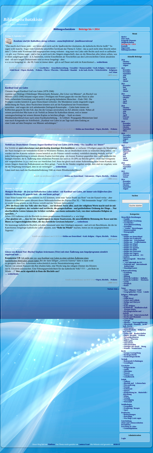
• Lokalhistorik (128, 377)
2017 (123, 145)
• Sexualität (73, 68)
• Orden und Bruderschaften (134, 333)
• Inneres (126, 391)
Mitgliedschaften (127, 42)
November (127, 72)
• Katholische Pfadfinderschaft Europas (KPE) (135, 308)
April (125, 79)
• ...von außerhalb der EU (132, 262)
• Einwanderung (129, 385)
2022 (123, 84)
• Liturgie (126, 320)
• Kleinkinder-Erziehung (132, 221)
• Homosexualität (85, 68)
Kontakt (124, 46)
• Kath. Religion (98, 68)
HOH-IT (117, 444)
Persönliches (126, 425)
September (127, 63)
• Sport (125, 410)
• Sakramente (110, 68)
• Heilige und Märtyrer (131, 302)
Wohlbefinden (126, 404)
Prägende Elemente (128, 40)
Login (123, 438)
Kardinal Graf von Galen (16, 88)
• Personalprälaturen (131, 337)
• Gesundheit (128, 406)
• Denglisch (127, 283)
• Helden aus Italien (130, 246)
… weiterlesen (100, 62)
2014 (123, 179)
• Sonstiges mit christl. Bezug (134, 346)
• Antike (126, 369)
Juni (124, 75)
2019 (123, 121)
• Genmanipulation (130, 428)
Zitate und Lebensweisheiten (132, 423)
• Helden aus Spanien (131, 248)
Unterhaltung (126, 421)
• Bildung (126, 276)
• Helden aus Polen (130, 249)
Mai (124, 77)
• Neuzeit (126, 373)
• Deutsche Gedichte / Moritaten (135, 280)
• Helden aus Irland (130, 244)
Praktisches (125, 413)
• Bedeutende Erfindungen (133, 361)
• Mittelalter (127, 371)
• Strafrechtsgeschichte (131, 357)
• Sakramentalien (129, 344)
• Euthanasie (127, 389)
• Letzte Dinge (128, 319)
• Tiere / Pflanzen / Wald (132, 290)
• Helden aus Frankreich (132, 238)
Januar (125, 81)
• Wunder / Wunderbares (132, 348)
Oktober (126, 62)
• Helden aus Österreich (132, 251)
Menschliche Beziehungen (131, 217)
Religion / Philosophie (129, 295)
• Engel (125, 296)
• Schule (126, 274)
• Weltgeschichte (129, 367)
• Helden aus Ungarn (131, 253)
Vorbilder (125, 235)
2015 (123, 171)
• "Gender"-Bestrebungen (133, 228)
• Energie (126, 387)
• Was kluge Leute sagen (132, 418)
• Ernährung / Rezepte (131, 408)
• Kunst (126, 285)
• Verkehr (126, 398)
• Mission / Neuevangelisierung (135, 322)
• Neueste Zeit (128, 375)
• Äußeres (126, 381)
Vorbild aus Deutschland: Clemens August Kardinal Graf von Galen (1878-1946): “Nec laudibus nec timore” (55, 144)
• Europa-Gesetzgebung (132, 353)
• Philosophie (128, 341)
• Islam (125, 304)
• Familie (126, 219)
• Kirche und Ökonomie (132, 317)
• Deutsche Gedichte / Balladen (135, 278)
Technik (124, 359)
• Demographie (128, 232)
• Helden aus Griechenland (133, 240)
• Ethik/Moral (128, 298)
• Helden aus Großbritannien (134, 242)
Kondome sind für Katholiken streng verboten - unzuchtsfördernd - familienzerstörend (53, 41)
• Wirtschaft (127, 402)
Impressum (125, 48)
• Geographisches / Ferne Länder (136, 292)
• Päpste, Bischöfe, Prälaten (31, 70)
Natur (123, 288)
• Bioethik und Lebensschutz (134, 383)
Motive (124, 37)
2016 (123, 163)
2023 (123, 68)
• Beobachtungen (129, 414)
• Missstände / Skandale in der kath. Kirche (76, 70)
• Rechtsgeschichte (130, 355)
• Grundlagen (128, 363)
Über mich (125, 39)
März (125, 103)
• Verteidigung (128, 400)
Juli (124, 155)
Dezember (127, 70)
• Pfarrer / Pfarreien (50, 70)
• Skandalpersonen (130, 268)
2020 (123, 106)
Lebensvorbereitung (129, 271)
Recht (123, 351)
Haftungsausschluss (128, 50)
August (125, 65)
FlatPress (51, 444)
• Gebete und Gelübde (131, 300)
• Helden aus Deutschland (84, 129)
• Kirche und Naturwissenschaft (135, 315)
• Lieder (126, 282)
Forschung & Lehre (128, 426)
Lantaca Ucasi (84, 444)
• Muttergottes (128, 328)
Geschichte (125, 366)
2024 (123, 60)
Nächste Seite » (113, 289)
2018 (123, 133)
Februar (126, 117)
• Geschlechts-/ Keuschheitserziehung (53, 68)
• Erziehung (127, 272)
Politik (123, 379)
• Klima (126, 396)
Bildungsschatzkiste (22, 19)
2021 (123, 94)
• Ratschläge (127, 416)
